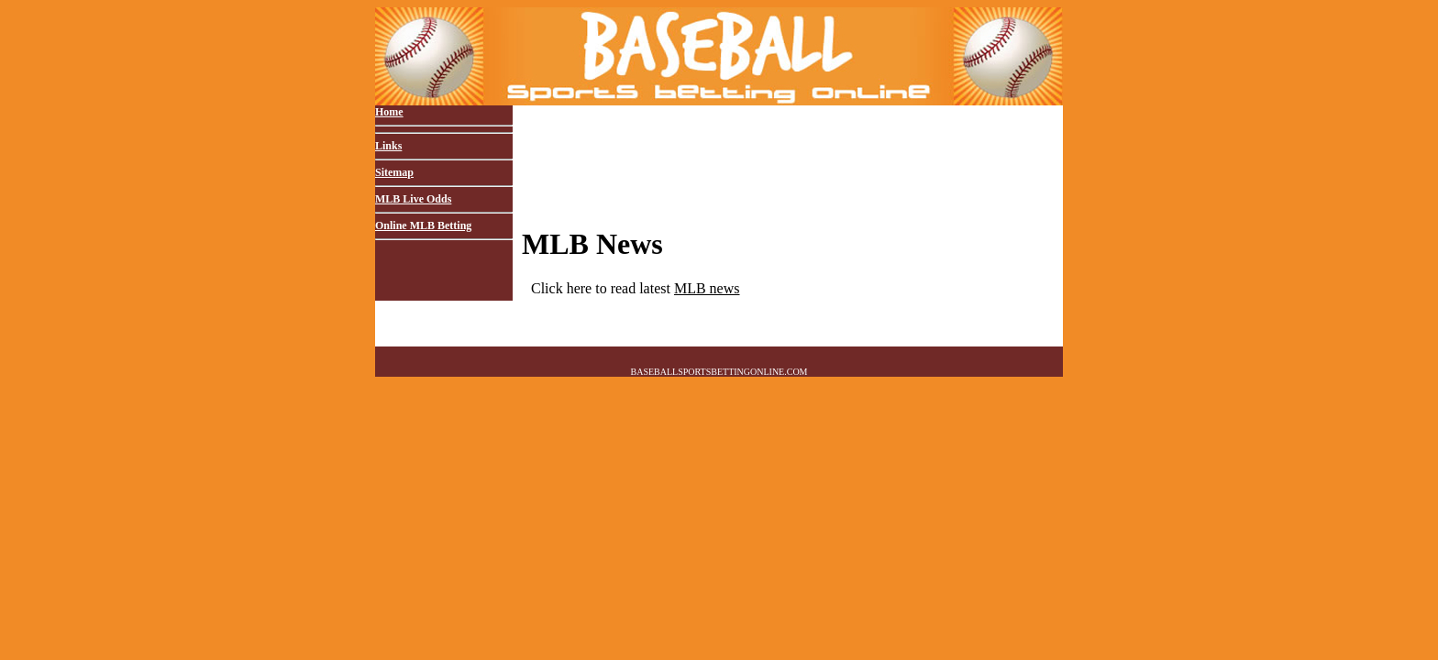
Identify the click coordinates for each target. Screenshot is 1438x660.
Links (388, 145)
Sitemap (394, 172)
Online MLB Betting (423, 225)
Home (389, 111)
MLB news (707, 288)
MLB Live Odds (413, 198)
